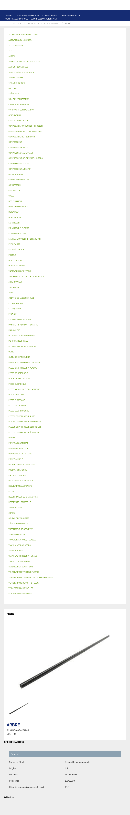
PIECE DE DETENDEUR (15, 90)
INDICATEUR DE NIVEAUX (57, 117)
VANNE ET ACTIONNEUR (57, 97)
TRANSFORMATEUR (39, 59)
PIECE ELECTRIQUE (64, 52)
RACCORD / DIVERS (81, 117)
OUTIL (66, 124)
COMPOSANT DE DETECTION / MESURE (49, 39)
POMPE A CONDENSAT (39, 69)
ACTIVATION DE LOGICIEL (44, 110)
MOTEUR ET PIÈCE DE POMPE (19, 73)
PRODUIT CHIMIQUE (58, 114)
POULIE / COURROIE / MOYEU (19, 117)
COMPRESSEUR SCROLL (16, 18)
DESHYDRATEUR (61, 83)
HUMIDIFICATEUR (64, 103)
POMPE (86, 66)
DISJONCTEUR (58, 59)
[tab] (65, 131)
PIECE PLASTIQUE (74, 90)
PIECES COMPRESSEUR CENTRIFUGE (53, 25)
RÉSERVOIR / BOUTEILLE (17, 97)
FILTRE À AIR (46, 103)
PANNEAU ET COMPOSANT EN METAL (22, 93)
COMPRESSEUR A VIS (70, 15)
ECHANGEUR (83, 39)
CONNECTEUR (86, 63)
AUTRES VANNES (75, 100)
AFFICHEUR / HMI (55, 35)
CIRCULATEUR (59, 69)
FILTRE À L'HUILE (14, 76)
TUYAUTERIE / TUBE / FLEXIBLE (31, 114)
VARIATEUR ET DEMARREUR (18, 56)
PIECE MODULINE (34, 127)
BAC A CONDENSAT (51, 93)
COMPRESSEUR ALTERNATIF (44, 18)
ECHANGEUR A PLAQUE (29, 42)
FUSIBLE (71, 59)
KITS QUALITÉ (53, 127)
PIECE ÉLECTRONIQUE (18, 411)
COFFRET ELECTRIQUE (16, 59)
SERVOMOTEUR (12, 100)
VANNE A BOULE (30, 100)
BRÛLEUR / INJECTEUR (83, 124)
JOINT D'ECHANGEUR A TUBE (19, 46)
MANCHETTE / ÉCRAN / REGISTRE (21, 107)
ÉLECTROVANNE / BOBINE (52, 100)
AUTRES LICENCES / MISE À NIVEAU (77, 110)
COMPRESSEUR (49, 15)
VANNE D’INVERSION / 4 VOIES (50, 86)
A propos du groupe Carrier (27, 15)
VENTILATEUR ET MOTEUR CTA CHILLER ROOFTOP (29, 49)
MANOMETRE (68, 127)
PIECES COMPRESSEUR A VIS (19, 25)
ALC (72, 39)
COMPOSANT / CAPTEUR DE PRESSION (55, 80)
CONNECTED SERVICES (16, 66)
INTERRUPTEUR (66, 56)
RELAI (53, 56)
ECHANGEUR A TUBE (52, 42)
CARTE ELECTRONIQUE (43, 32)
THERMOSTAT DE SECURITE (43, 66)
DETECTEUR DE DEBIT (15, 83)
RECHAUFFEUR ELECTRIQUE (63, 63)
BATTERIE (10, 42)
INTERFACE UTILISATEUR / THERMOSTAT (25, 35)
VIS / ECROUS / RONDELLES (48, 120)
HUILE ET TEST (70, 73)
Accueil (8, 15)
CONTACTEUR (41, 56)
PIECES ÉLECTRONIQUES (17, 32)
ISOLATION (37, 97)
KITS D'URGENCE (52, 124)
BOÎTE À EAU (69, 93)
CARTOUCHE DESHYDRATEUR (19, 86)
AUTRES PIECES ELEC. (69, 66)
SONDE (44, 63)
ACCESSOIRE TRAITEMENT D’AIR (21, 103)
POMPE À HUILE (56, 76)
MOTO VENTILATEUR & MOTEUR (51, 46)
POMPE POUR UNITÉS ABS (48, 73)
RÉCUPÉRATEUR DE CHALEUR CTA (56, 107)
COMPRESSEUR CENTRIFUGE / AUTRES (23, 22)
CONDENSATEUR (86, 59)
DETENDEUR (73, 86)
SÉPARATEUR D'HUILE (35, 76)
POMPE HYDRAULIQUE (16, 69)
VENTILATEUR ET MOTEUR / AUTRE (72, 49)
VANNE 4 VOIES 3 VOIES (82, 97)
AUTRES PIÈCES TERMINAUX (19, 120)
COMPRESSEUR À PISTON (57, 22)
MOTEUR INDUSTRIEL (15, 52)
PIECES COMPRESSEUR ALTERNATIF (22, 29)
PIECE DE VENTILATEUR (40, 52)
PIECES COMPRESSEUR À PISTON (58, 29)
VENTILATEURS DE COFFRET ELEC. (21, 63)
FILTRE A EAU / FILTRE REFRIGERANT (23, 124)
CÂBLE (80, 56)
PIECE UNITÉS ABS (14, 127)
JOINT (39, 117)
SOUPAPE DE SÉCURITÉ (40, 83)
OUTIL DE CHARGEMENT (16, 39)
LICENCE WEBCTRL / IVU (17, 110)
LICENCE (79, 107)
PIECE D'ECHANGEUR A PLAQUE (79, 42)
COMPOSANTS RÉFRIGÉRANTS (19, 80)
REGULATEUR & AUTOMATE (80, 35)
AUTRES (9, 114)
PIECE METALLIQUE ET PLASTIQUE (45, 90)
